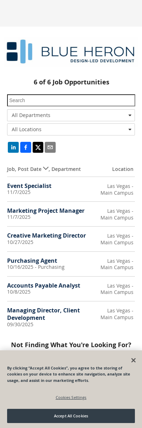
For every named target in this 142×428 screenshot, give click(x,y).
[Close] (133, 360)
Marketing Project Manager (45, 211)
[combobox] (71, 115)
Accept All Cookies (71, 416)
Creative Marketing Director (46, 235)
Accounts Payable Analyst (43, 285)
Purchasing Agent (32, 261)
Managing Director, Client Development (43, 314)
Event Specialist (29, 186)
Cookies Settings (71, 397)
